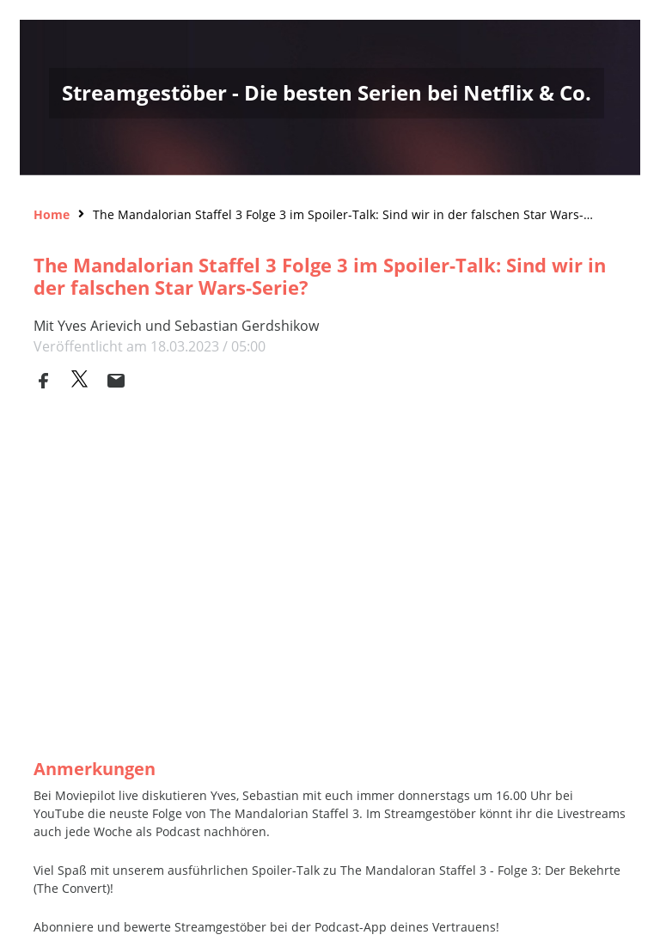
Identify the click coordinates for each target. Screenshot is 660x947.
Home (52, 214)
